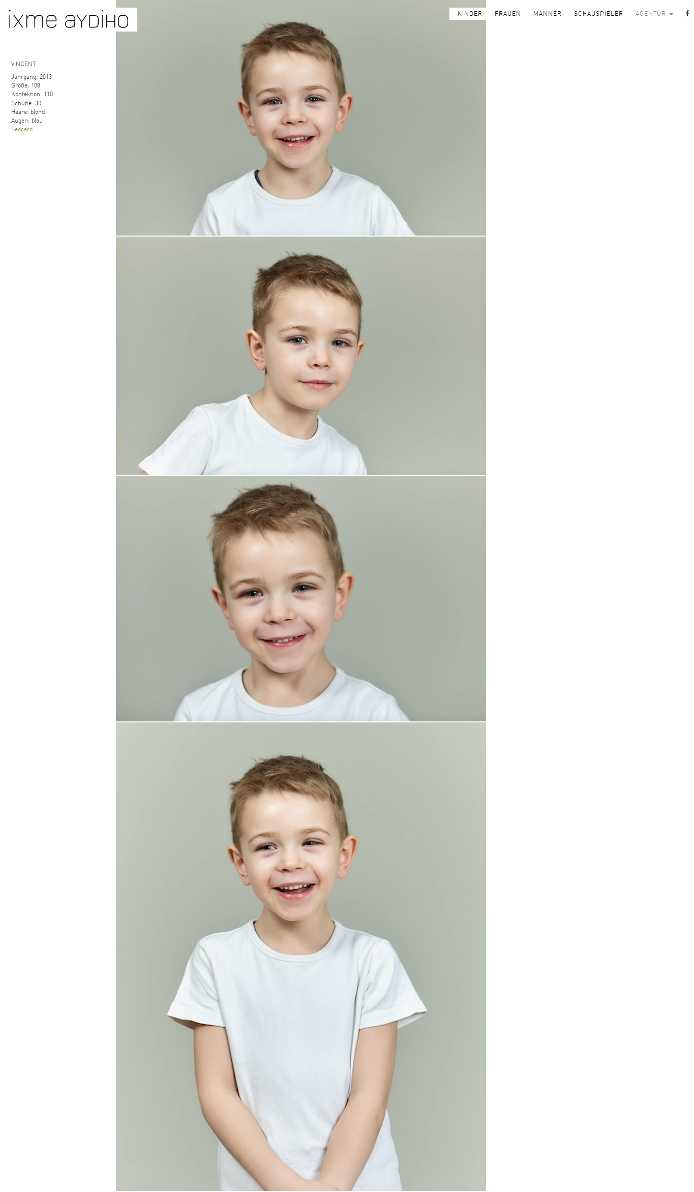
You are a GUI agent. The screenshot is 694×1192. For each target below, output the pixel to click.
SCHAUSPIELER (598, 14)
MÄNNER (547, 14)
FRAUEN (508, 14)
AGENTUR (654, 14)
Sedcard (22, 129)
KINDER (470, 14)
